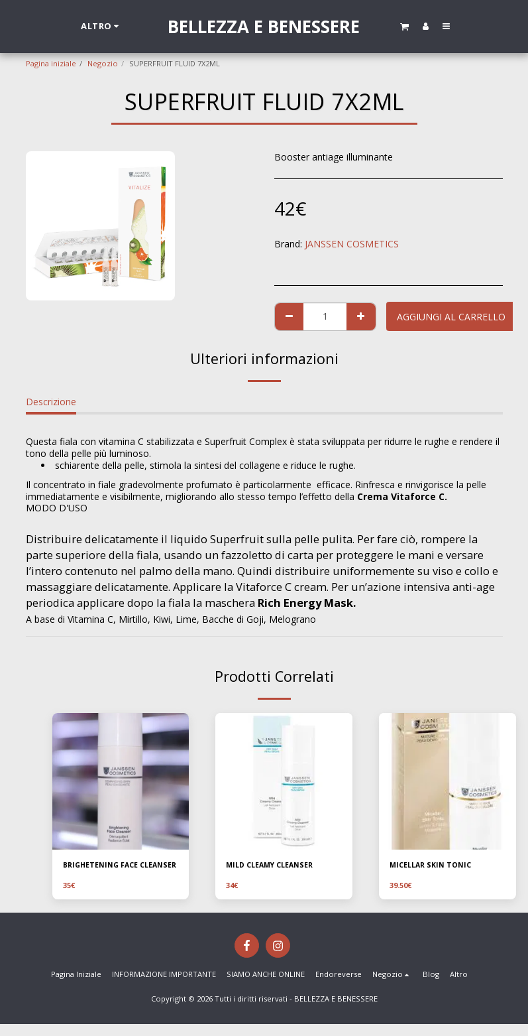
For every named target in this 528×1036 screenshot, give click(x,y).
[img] (120, 781)
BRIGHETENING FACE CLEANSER (102, 870)
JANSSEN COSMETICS (352, 243)
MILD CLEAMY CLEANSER (272, 865)
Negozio (102, 63)
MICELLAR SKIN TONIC (432, 865)
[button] (404, 26)
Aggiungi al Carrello (451, 316)
